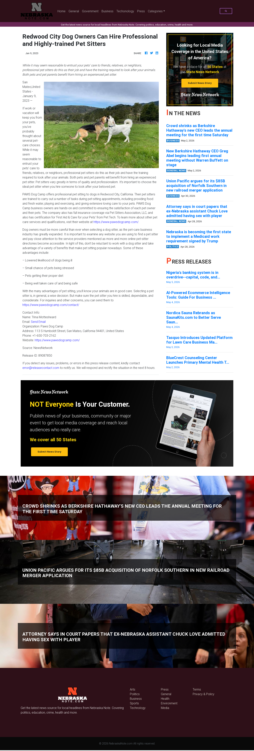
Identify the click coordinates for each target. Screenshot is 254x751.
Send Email (38, 322)
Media (165, 708)
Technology (138, 708)
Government (90, 11)
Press (141, 11)
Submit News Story (200, 83)
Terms (197, 689)
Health (165, 699)
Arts (132, 689)
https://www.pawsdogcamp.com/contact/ (50, 305)
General (74, 11)
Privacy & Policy (203, 694)
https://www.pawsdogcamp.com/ (115, 222)
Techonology (125, 11)
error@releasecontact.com (40, 368)
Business (107, 11)
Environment (169, 703)
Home (62, 11)
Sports (134, 703)
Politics (135, 694)
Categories (155, 11)
